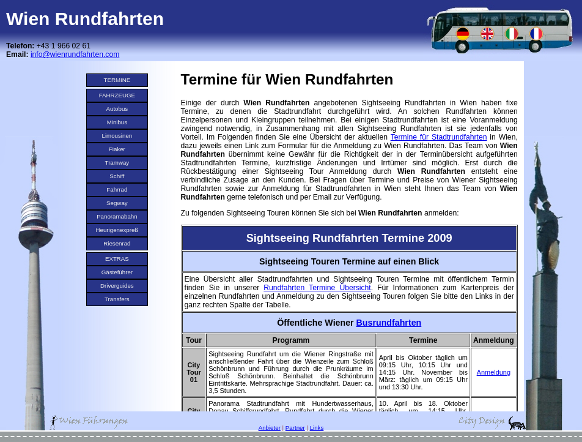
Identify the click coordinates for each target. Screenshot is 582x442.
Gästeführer (117, 272)
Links (317, 427)
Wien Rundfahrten (85, 19)
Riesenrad (116, 243)
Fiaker (117, 149)
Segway (117, 203)
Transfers (117, 299)
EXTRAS (117, 258)
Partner (295, 427)
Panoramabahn (117, 216)
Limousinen (117, 135)
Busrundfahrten (389, 323)
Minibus (117, 122)
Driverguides (117, 285)
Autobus (117, 108)
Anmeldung (493, 372)
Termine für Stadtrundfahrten (439, 137)
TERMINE (117, 80)
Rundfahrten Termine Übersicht (316, 287)
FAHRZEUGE (117, 95)
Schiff (116, 176)
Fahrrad (116, 189)
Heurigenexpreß (117, 230)
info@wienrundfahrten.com (75, 54)
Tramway (117, 162)
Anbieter (270, 427)
